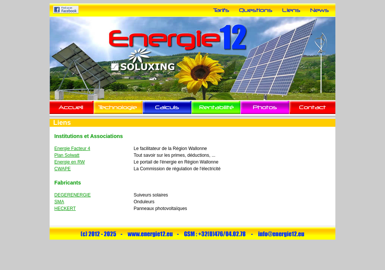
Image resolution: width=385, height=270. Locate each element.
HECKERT (65, 208)
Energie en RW (70, 162)
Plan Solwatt (67, 155)
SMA (59, 201)
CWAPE (63, 168)
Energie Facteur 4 (72, 148)
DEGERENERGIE (73, 195)
